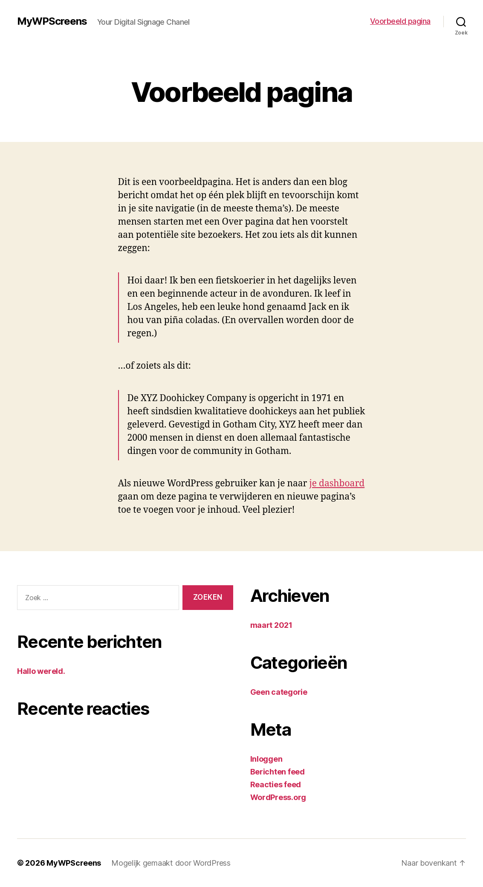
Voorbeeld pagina (400, 21)
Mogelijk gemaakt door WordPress (171, 862)
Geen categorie (278, 692)
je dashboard (336, 483)
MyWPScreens (52, 21)
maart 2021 (271, 625)
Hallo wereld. (41, 671)
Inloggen (266, 758)
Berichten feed (277, 771)
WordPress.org (278, 797)
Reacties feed (275, 784)
